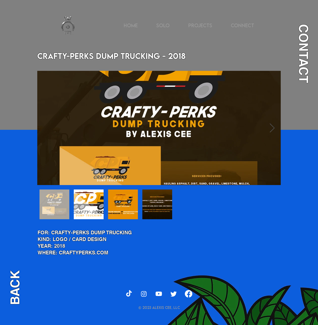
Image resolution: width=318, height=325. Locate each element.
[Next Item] (272, 128)
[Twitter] (173, 294)
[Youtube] (158, 294)
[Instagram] (144, 294)
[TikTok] (129, 294)
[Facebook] (188, 294)
